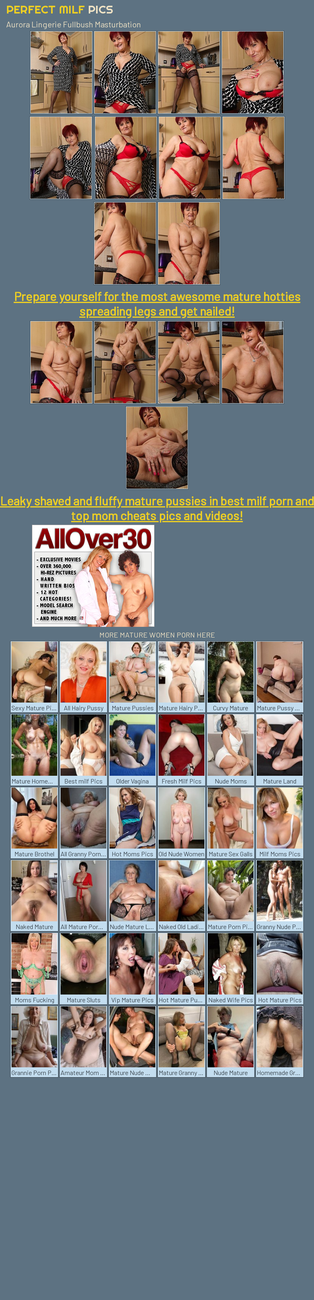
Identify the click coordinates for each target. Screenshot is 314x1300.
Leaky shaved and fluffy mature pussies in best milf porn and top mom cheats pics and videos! (157, 508)
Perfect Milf (59, 9)
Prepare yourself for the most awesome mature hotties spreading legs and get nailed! (157, 303)
